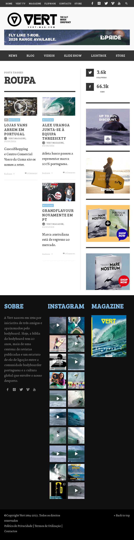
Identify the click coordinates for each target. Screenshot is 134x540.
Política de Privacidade (18, 526)
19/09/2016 (10, 141)
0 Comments (30, 173)
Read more (9, 174)
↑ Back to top (122, 515)
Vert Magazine (17, 138)
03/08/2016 (48, 146)
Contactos (10, 531)
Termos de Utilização (48, 526)
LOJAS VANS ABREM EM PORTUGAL (15, 129)
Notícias (14, 119)
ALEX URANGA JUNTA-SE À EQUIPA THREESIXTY (56, 131)
